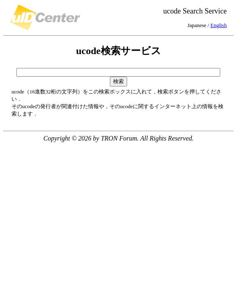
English (218, 25)
